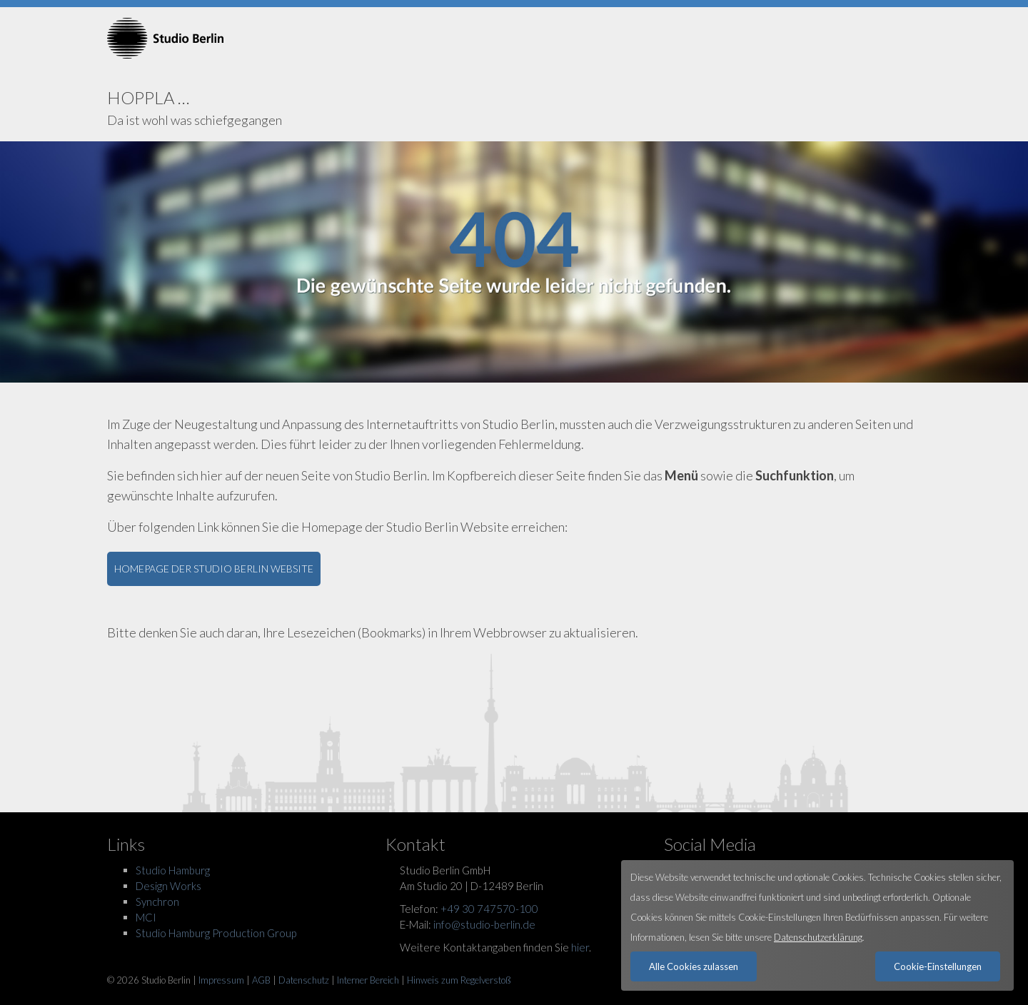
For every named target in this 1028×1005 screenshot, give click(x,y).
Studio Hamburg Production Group (216, 932)
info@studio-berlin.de (484, 924)
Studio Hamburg (173, 870)
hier (580, 947)
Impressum (221, 980)
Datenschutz (303, 980)
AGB (261, 980)
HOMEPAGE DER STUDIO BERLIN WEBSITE (213, 568)
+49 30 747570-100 (489, 908)
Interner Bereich (368, 980)
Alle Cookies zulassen (693, 966)
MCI (146, 917)
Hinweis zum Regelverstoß (459, 980)
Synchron (157, 901)
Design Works (168, 885)
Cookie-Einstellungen (938, 966)
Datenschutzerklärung (818, 937)
